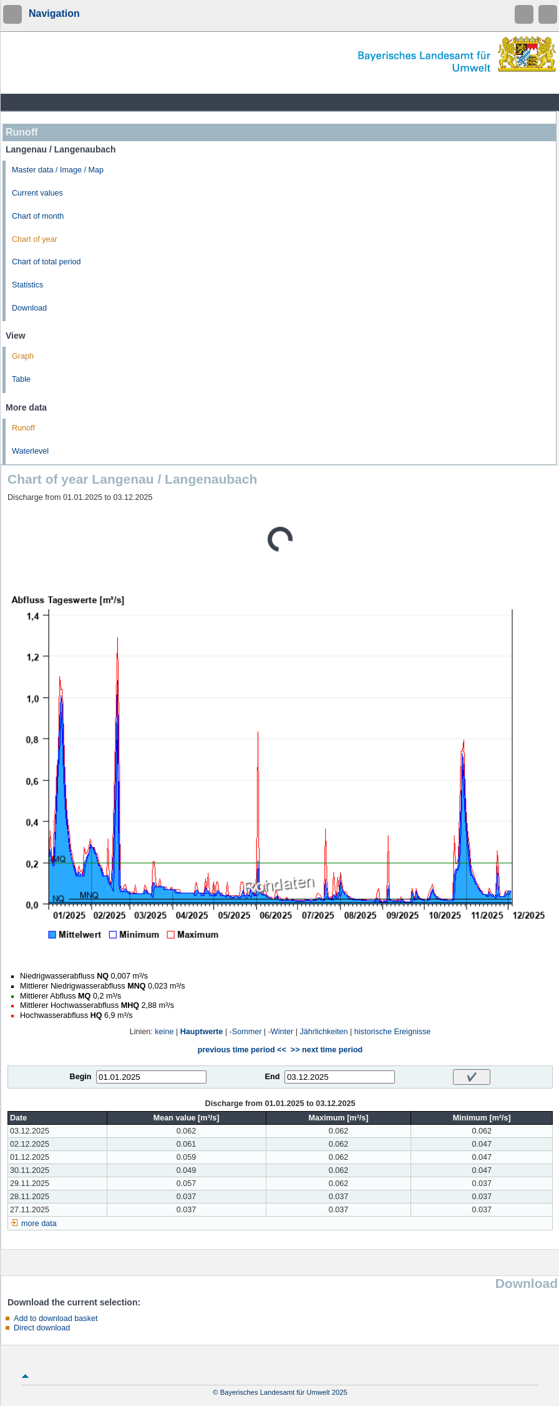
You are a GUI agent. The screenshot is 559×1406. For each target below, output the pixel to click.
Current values (37, 193)
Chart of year (34, 239)
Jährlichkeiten (324, 1031)
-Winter (281, 1031)
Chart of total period (46, 261)
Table (21, 379)
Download (29, 308)
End (272, 1076)
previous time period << (242, 1049)
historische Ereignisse (392, 1031)
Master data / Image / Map (58, 170)
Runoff (23, 428)
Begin (81, 1076)
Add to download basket (55, 1318)
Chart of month (38, 216)
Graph (23, 356)
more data (39, 1223)
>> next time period (326, 1049)
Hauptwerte (201, 1031)
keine (164, 1031)
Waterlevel (30, 451)
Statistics (27, 285)
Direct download (42, 1328)
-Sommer (246, 1031)
